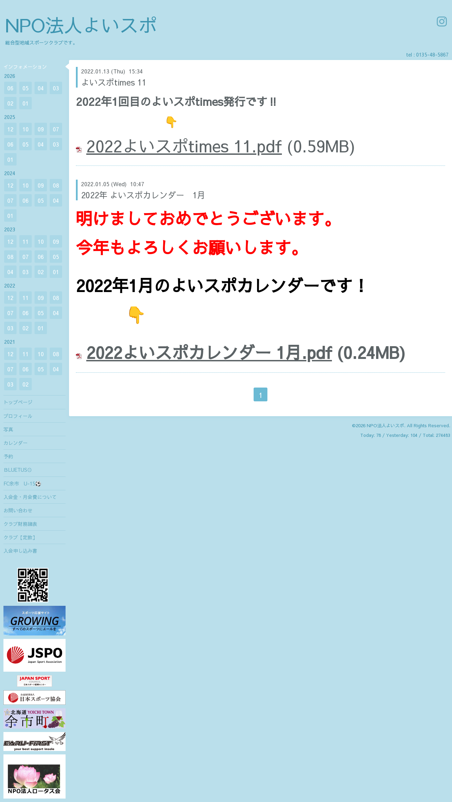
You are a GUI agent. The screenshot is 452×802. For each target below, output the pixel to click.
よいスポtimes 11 (113, 82)
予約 (8, 456)
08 (56, 185)
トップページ (17, 402)
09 (41, 129)
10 (25, 129)
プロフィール (17, 415)
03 (56, 88)
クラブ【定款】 (20, 537)
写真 (8, 429)
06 (10, 88)
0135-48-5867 (432, 54)
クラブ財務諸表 (20, 523)
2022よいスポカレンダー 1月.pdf (209, 352)
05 (25, 88)
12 (10, 129)
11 (25, 241)
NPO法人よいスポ (81, 25)
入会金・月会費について (30, 496)
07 (56, 129)
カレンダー (15, 442)
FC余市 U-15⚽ (22, 483)
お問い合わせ (17, 510)
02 (10, 103)
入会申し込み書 (20, 550)
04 (41, 88)
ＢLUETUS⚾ (17, 469)
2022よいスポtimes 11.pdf (184, 145)
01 (25, 103)
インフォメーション (25, 66)
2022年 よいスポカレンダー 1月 (143, 195)
